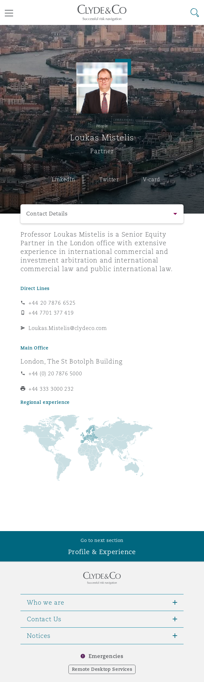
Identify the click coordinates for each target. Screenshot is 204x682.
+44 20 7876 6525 (52, 303)
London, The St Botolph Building (71, 361)
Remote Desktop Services (102, 669)
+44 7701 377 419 (51, 313)
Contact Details (47, 213)
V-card (151, 179)
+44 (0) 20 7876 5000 (55, 373)
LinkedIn (63, 179)
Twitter (109, 179)
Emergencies (106, 656)
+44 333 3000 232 (51, 389)
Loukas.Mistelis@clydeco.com (67, 328)
